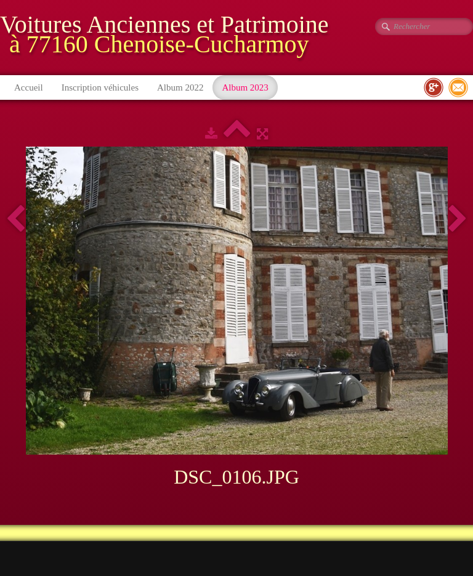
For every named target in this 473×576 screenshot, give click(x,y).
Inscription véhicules (100, 87)
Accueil (28, 87)
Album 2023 (245, 87)
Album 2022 (180, 87)
